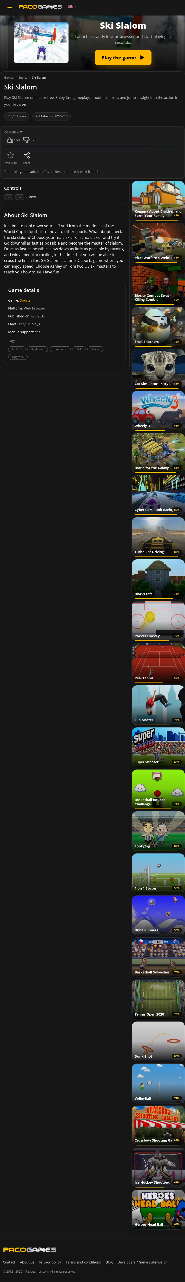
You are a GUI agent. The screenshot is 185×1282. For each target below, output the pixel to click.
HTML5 (17, 349)
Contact (9, 1262)
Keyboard (37, 349)
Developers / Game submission (143, 1262)
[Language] (73, 7)
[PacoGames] (30, 1249)
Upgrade (18, 357)
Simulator (60, 349)
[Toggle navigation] (9, 7)
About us (27, 1262)
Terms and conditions (83, 1262)
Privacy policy (50, 1262)
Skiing (95, 349)
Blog (109, 1262)
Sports (25, 300)
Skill (79, 349)
